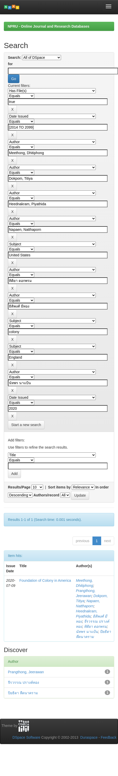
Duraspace (89, 737)
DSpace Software (26, 737)
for (10, 64)
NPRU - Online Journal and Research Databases (48, 26)
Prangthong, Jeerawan (26, 672)
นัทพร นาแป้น (87, 632)
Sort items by (59, 487)
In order (102, 487)
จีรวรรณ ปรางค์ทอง (23, 682)
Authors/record (46, 495)
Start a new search (26, 425)
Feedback (108, 737)
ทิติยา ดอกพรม (95, 626)
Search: (14, 57)
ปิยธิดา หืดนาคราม (23, 693)
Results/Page (19, 487)
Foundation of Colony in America (45, 580)
